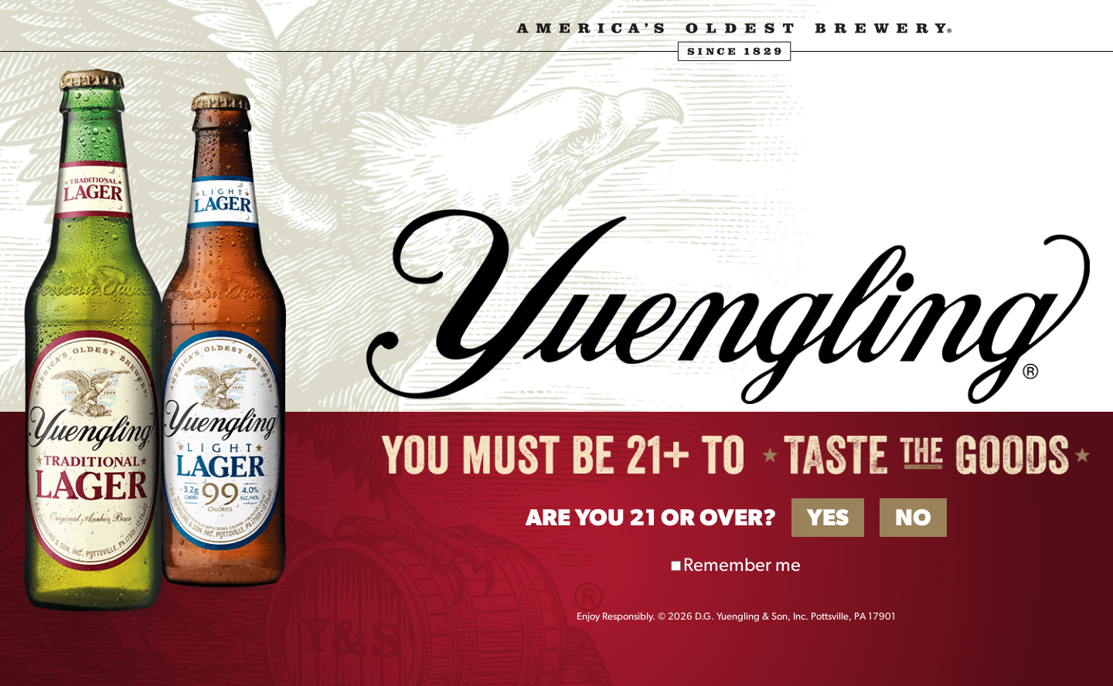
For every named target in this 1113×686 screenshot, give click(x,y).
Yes (828, 519)
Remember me (742, 566)
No (913, 519)
